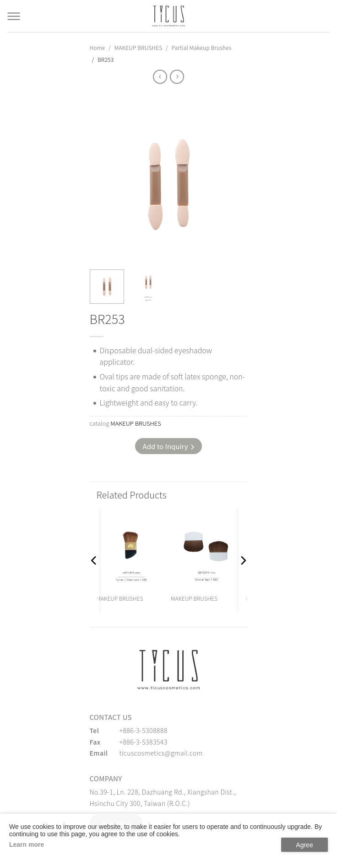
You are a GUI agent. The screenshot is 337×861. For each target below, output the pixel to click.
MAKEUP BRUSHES (138, 47)
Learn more (26, 844)
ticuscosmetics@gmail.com (161, 752)
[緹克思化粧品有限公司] (168, 670)
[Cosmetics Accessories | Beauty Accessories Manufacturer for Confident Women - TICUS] (168, 16)
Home (97, 47)
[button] (94, 560)
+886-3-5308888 (144, 730)
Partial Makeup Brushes (201, 47)
